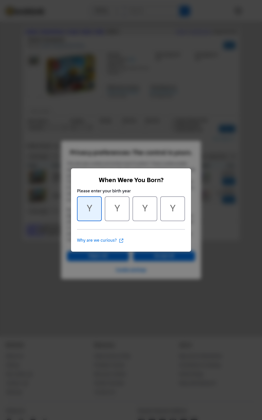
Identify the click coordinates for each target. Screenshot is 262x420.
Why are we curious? (100, 240)
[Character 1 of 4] (89, 208)
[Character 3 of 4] (144, 208)
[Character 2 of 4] (117, 208)
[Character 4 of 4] (172, 208)
